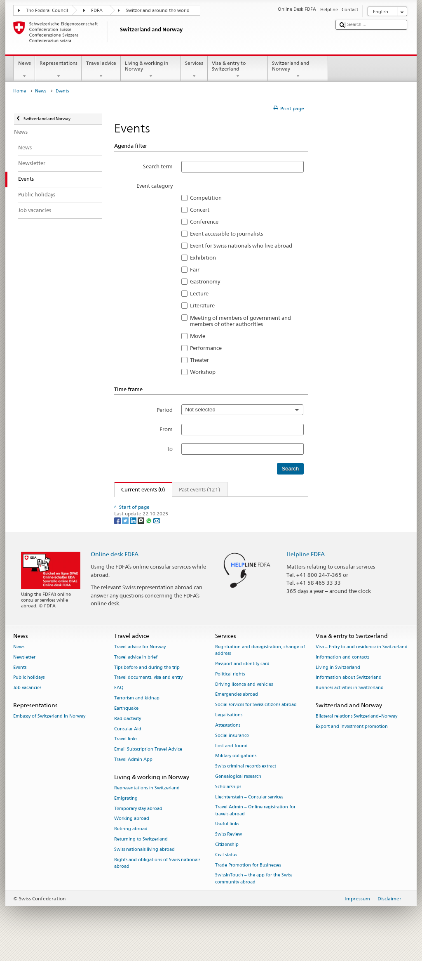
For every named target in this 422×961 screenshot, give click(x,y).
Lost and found (231, 763)
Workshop (203, 371)
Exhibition (203, 257)
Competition (206, 197)
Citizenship (227, 862)
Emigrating (126, 816)
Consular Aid (127, 746)
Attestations (227, 743)
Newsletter (24, 675)
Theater (199, 360)
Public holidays (29, 695)
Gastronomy (205, 281)
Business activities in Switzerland (350, 705)
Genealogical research (238, 794)
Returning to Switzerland (141, 856)
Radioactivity (127, 736)
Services (194, 70)
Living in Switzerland (338, 684)
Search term (158, 166)
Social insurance (232, 753)
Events (19, 684)
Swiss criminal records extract (245, 783)
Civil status (226, 872)
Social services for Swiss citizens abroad (256, 722)
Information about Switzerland (349, 695)
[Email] (156, 537)
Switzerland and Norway (298, 70)
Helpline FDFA (305, 571)
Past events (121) (199, 489)
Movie (197, 336)
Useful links (227, 841)
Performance (206, 348)
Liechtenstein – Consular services (249, 814)
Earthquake (126, 726)
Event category (154, 185)
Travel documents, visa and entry (148, 695)
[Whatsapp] (149, 537)
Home (19, 91)
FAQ (119, 705)
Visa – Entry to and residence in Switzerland (362, 664)
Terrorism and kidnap (136, 715)
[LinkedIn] (134, 537)
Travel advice (101, 70)
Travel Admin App (133, 777)
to (170, 448)
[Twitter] (126, 537)
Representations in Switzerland (147, 805)
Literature (202, 305)
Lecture (199, 293)
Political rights (230, 691)
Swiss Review (228, 852)
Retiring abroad (131, 846)
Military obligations (235, 773)
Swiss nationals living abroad (144, 867)
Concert (199, 209)
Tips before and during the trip (147, 684)
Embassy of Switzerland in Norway (49, 734)
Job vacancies (27, 705)
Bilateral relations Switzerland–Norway (356, 734)
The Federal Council (47, 10)
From (166, 429)
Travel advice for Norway (140, 664)
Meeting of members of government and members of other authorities (240, 321)
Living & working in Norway (151, 70)
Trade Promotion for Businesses (248, 882)
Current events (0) (140, 489)
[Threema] (141, 537)
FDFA (97, 10)
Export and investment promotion (352, 744)
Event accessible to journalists (226, 233)
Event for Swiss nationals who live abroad (241, 245)
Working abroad (131, 836)
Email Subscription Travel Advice (148, 767)
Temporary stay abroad (138, 826)
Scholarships (228, 804)
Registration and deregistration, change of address (260, 668)
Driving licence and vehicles (244, 701)
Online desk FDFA (114, 571)
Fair (194, 269)
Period (165, 409)
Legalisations (228, 732)
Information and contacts (342, 675)
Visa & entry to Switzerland (237, 70)
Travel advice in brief (135, 675)
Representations (58, 70)
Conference (204, 221)
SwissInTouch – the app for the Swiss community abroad (253, 896)
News (24, 70)
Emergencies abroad (236, 712)
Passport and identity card (242, 681)
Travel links (125, 756)
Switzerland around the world (158, 10)
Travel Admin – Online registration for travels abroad (255, 828)
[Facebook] (118, 537)
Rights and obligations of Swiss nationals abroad (157, 880)
